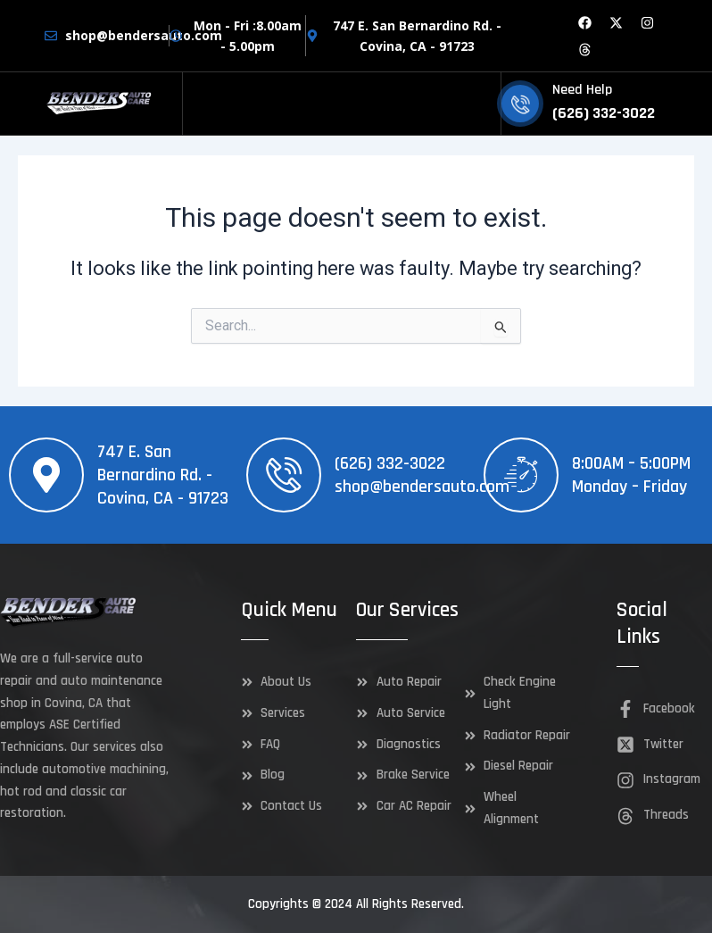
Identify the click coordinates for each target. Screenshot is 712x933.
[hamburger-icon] (480, 104)
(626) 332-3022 (390, 463)
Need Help (582, 89)
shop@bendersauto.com (422, 486)
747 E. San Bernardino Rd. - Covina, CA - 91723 (162, 475)
